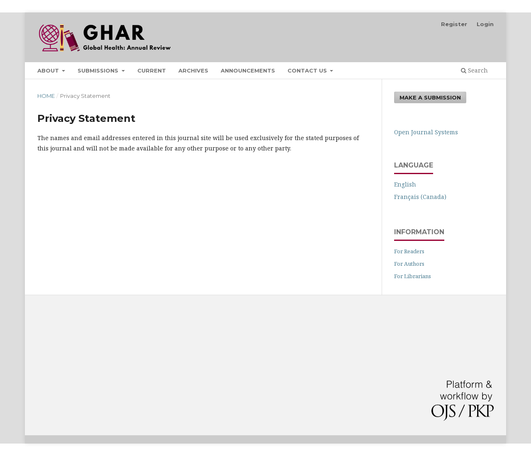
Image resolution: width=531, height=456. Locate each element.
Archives (193, 70)
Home (46, 95)
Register (454, 24)
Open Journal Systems (426, 132)
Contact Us (308, 70)
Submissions (99, 70)
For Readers (409, 251)
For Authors (409, 263)
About (49, 70)
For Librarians (412, 276)
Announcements (248, 70)
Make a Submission (430, 97)
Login (485, 24)
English (405, 184)
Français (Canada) (420, 197)
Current (151, 70)
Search (474, 70)
